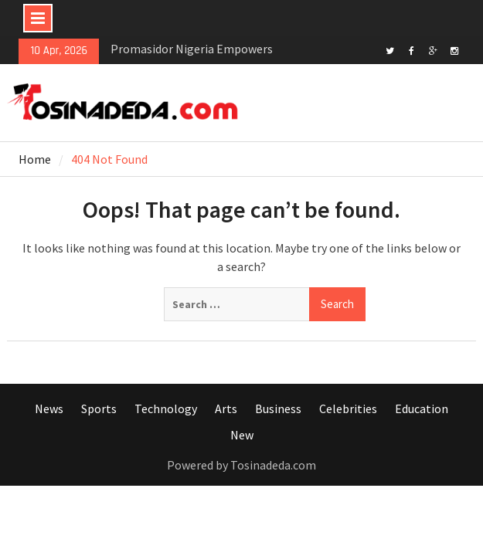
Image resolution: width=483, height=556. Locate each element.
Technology (165, 408)
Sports (99, 408)
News (49, 408)
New (241, 434)
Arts (226, 408)
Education (421, 408)
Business (278, 408)
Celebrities (348, 408)
